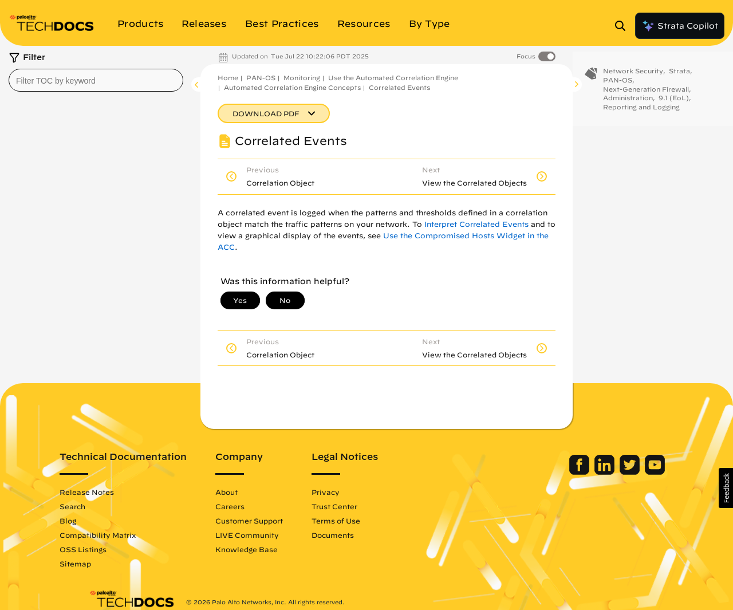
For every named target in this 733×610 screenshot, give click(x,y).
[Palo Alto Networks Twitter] (601, 472)
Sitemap (104, 564)
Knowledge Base (276, 549)
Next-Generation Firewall (646, 96)
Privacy (355, 492)
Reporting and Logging (641, 115)
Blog (97, 521)
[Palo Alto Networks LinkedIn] (576, 472)
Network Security (633, 78)
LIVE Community (276, 535)
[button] (726, 488)
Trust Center (364, 506)
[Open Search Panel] (623, 26)
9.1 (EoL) (674, 105)
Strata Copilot (679, 26)
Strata (679, 78)
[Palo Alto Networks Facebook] (551, 472)
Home (228, 77)
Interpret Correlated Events (476, 224)
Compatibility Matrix (127, 535)
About (256, 492)
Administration (628, 105)
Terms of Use (365, 521)
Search (102, 506)
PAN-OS (260, 77)
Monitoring (301, 77)
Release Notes (116, 492)
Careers (259, 506)
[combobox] (96, 80)
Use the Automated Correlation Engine (393, 77)
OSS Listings (112, 549)
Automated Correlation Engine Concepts (292, 87)
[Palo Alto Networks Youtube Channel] (626, 472)
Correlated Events (399, 87)
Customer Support (278, 521)
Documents (362, 535)
